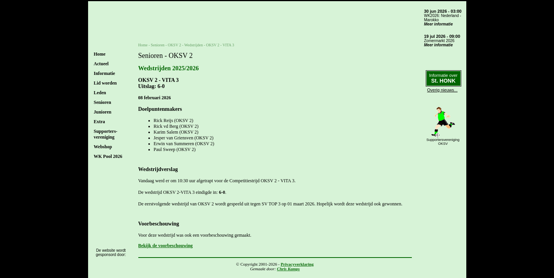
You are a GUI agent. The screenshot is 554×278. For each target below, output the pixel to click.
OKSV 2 (174, 45)
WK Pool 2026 (108, 156)
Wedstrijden (193, 45)
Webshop (103, 146)
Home (100, 54)
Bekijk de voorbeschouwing (165, 245)
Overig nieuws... (442, 90)
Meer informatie (438, 24)
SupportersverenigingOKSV (443, 142)
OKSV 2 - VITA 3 (220, 45)
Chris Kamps (288, 268)
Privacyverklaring (297, 264)
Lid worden (105, 83)
